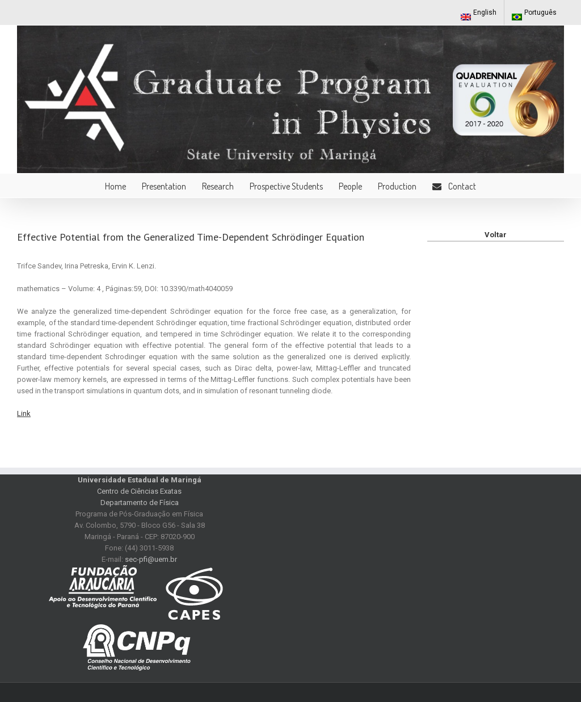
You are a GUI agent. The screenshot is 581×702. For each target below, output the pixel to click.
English (478, 14)
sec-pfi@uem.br (151, 559)
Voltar (496, 234)
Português (534, 14)
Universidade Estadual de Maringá (139, 480)
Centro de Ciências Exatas (139, 491)
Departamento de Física (139, 502)
